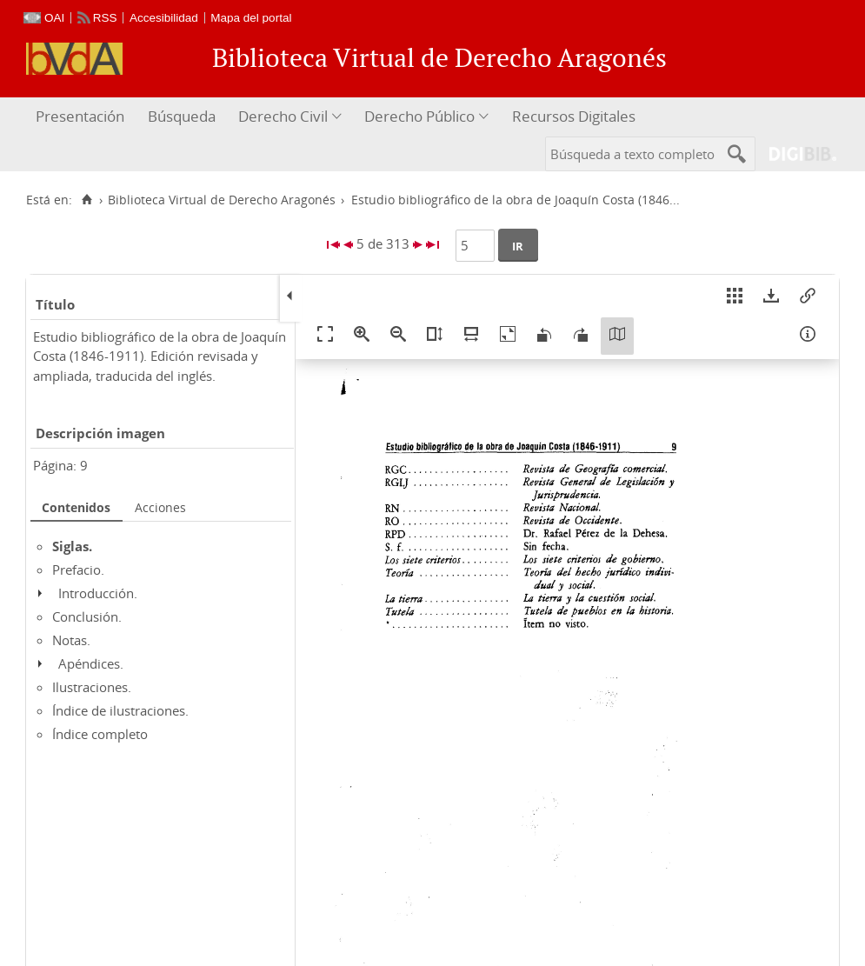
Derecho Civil (283, 116)
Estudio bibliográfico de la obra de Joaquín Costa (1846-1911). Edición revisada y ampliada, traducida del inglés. (159, 356)
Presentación (80, 116)
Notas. (71, 640)
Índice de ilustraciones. (120, 710)
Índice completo (100, 734)
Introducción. (97, 593)
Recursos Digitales (573, 116)
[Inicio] (86, 200)
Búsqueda (182, 116)
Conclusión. (87, 616)
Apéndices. (90, 663)
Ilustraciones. (91, 687)
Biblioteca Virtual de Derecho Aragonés (222, 200)
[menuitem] (82, 117)
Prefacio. (78, 569)
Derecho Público (419, 116)
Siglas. (72, 546)
